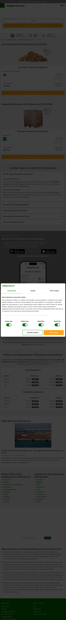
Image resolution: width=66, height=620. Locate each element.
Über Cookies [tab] (54, 290)
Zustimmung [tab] (11, 290)
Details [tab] (33, 290)
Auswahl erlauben (32, 332)
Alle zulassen (53, 332)
